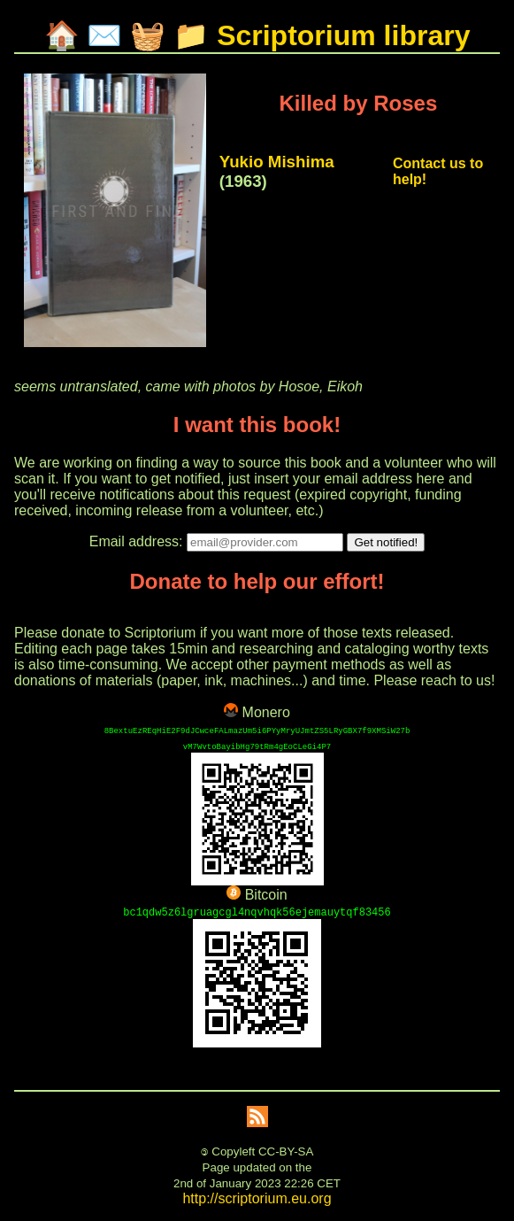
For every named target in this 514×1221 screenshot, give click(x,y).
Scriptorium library (343, 35)
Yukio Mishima (276, 161)
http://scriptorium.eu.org (256, 1198)
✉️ (104, 35)
